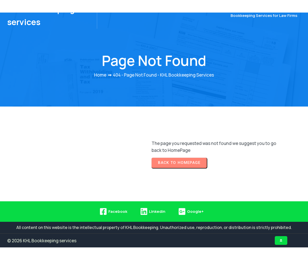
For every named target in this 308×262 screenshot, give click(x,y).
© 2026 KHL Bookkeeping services (41, 255)
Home (100, 89)
